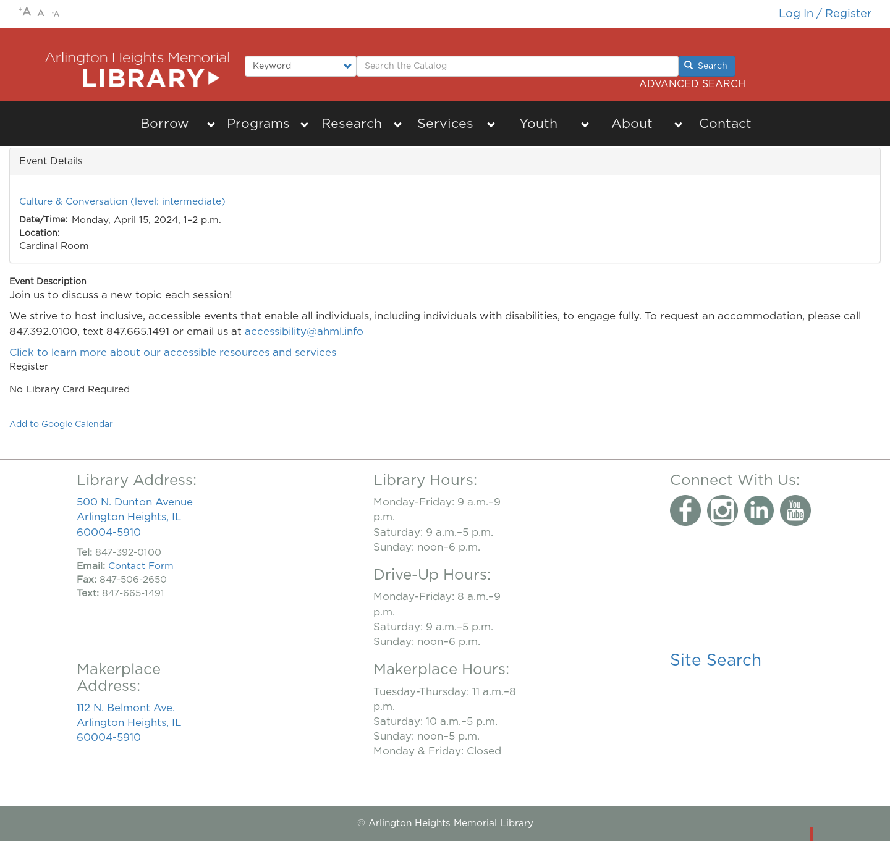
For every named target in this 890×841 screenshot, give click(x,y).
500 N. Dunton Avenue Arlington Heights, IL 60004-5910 (135, 517)
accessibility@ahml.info (304, 331)
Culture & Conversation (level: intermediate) (122, 201)
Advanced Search (692, 84)
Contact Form (141, 566)
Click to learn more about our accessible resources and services (174, 352)
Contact (725, 123)
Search (705, 65)
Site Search (715, 661)
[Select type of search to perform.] (301, 66)
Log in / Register (825, 14)
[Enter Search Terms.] (518, 66)
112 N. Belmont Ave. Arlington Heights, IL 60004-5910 (129, 723)
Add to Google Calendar (61, 424)
